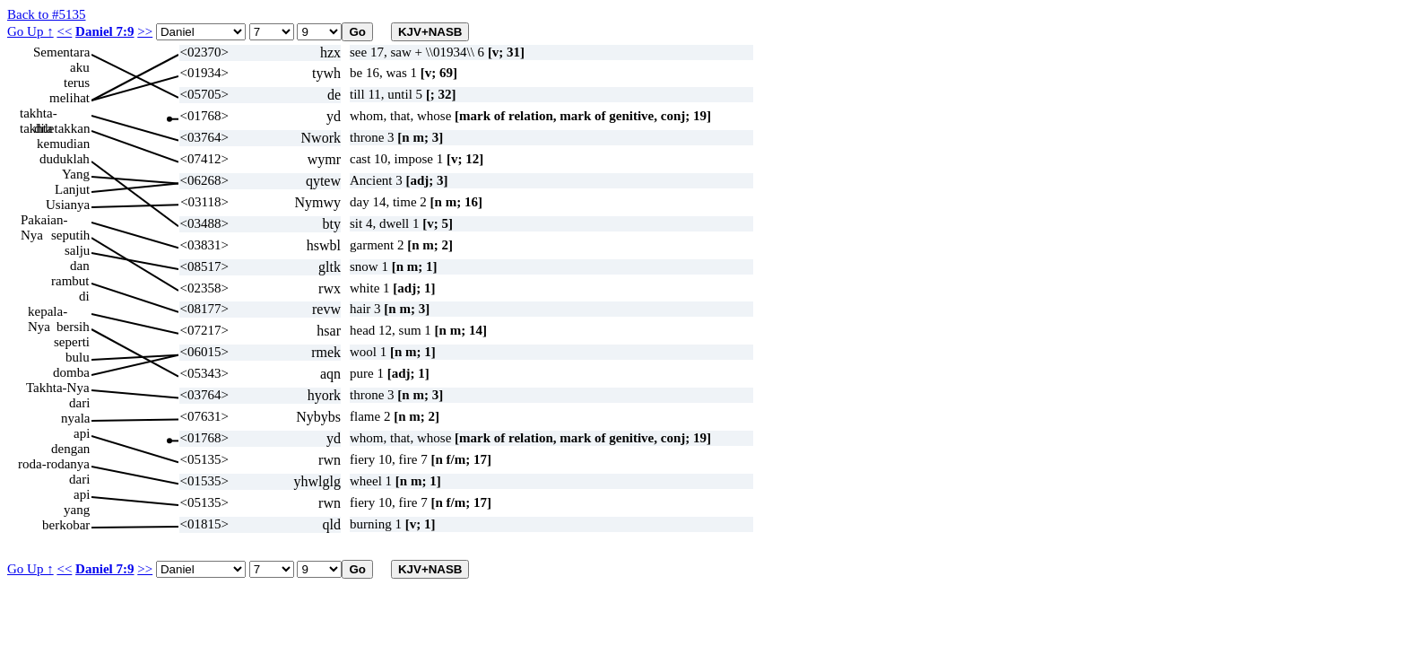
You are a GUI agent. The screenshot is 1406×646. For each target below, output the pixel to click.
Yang (76, 174)
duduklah (64, 159)
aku (80, 67)
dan (80, 265)
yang (77, 509)
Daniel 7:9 (104, 31)
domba (71, 372)
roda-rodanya (54, 464)
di (84, 296)
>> (144, 31)
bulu (77, 357)
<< (64, 31)
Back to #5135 (46, 14)
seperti (72, 342)
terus (77, 82)
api (82, 433)
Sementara (61, 52)
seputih (70, 235)
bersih (73, 326)
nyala (75, 418)
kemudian (63, 143)
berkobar (66, 525)
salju (77, 250)
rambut (70, 281)
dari (79, 403)
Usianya (68, 204)
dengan (70, 448)
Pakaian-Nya (44, 220)
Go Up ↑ (30, 31)
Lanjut (72, 189)
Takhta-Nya (58, 387)
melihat (69, 98)
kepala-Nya (47, 311)
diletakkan (62, 128)
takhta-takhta (38, 113)
